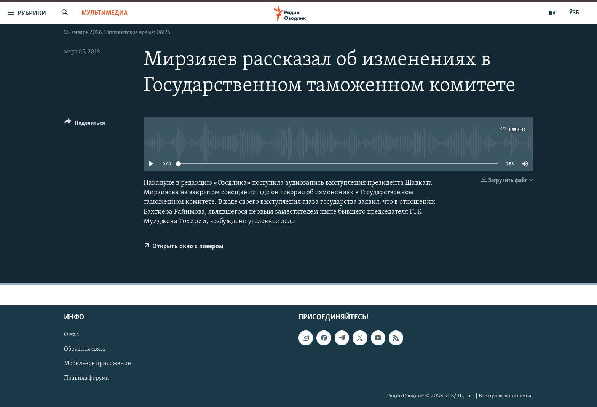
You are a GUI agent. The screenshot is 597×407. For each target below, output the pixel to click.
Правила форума (86, 378)
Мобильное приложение (97, 364)
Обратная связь (84, 349)
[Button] (84, 124)
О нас (71, 335)
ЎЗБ (574, 13)
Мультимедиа (104, 13)
